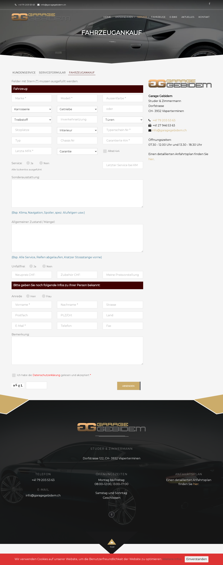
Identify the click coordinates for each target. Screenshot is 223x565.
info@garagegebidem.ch (53, 4)
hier (151, 159)
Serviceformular (52, 72)
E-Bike (173, 16)
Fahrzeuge (158, 16)
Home (107, 16)
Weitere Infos (171, 559)
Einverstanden (196, 559)
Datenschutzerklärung (46, 375)
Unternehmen (124, 16)
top (112, 547)
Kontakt (204, 16)
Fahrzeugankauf (82, 72)
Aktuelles (187, 16)
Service (142, 16)
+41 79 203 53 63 (26, 4)
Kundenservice (24, 72)
